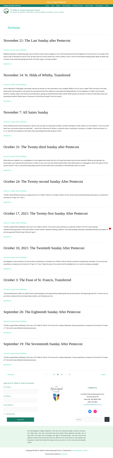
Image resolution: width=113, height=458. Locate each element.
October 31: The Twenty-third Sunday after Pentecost (41, 147)
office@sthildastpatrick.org (92, 405)
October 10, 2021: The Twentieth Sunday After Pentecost (44, 248)
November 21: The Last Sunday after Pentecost (37, 41)
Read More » (8, 64)
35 (69, 374)
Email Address (9, 405)
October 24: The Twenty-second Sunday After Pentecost (43, 181)
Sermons (6, 50)
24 (54, 374)
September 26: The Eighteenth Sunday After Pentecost (42, 312)
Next (104, 374)
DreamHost (64, 454)
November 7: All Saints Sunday (26, 112)
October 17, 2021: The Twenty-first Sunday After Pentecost (46, 213)
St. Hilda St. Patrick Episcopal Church (25, 10)
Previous (10, 374)
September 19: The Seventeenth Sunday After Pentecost (43, 344)
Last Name (7, 396)
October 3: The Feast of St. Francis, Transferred (37, 280)
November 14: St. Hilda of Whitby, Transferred (37, 75)
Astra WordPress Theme (79, 450)
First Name (7, 387)
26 (62, 374)
